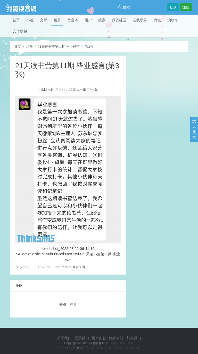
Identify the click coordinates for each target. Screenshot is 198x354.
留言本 (72, 20)
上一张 (81, 89)
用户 (88, 20)
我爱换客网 (97, 343)
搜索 (124, 7)
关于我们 (64, 338)
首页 (16, 20)
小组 (30, 20)
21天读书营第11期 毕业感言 (59, 47)
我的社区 (119, 20)
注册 (185, 7)
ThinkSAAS (80, 348)
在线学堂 (140, 20)
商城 (157, 20)
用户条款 (99, 338)
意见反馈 (194, 129)
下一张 (93, 89)
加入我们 (134, 338)
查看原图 (78, 267)
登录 (173, 7)
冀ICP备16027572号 (119, 343)
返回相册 (47, 89)
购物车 (172, 20)
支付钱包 (20, 31)
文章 (43, 20)
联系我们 (82, 338)
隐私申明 (116, 338)
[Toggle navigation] (79, 8)
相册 (57, 20)
